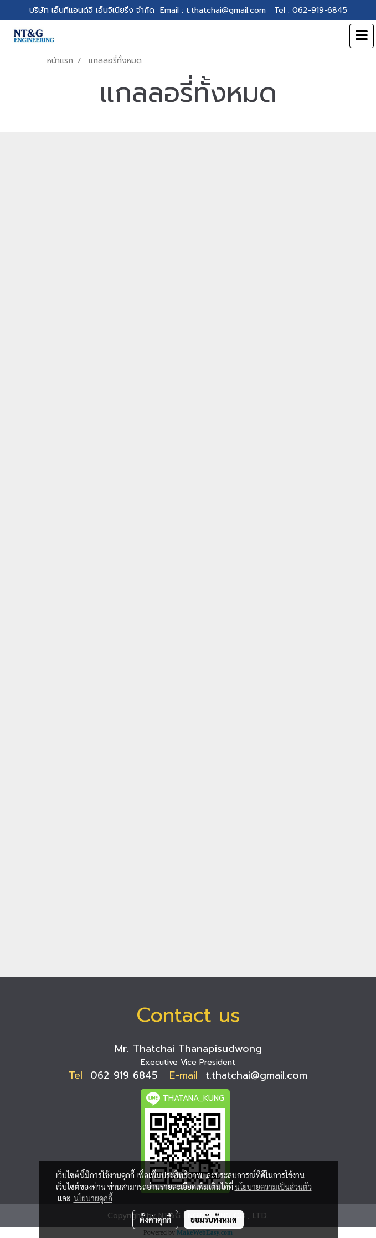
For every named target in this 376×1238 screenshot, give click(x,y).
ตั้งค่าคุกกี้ (155, 1219)
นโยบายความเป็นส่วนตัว (273, 1187)
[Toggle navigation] (361, 36)
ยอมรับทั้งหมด (213, 1219)
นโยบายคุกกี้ (93, 1198)
